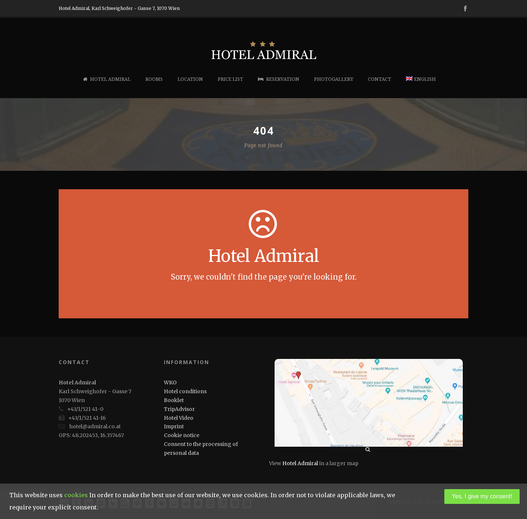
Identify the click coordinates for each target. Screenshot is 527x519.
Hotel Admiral (107, 79)
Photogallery (333, 79)
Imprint (174, 426)
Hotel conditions (185, 391)
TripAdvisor (179, 409)
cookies (76, 495)
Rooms (154, 79)
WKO (170, 382)
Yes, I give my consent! (482, 496)
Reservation (278, 79)
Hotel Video (178, 418)
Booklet (174, 400)
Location (190, 79)
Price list (230, 79)
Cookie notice (181, 435)
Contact (379, 79)
